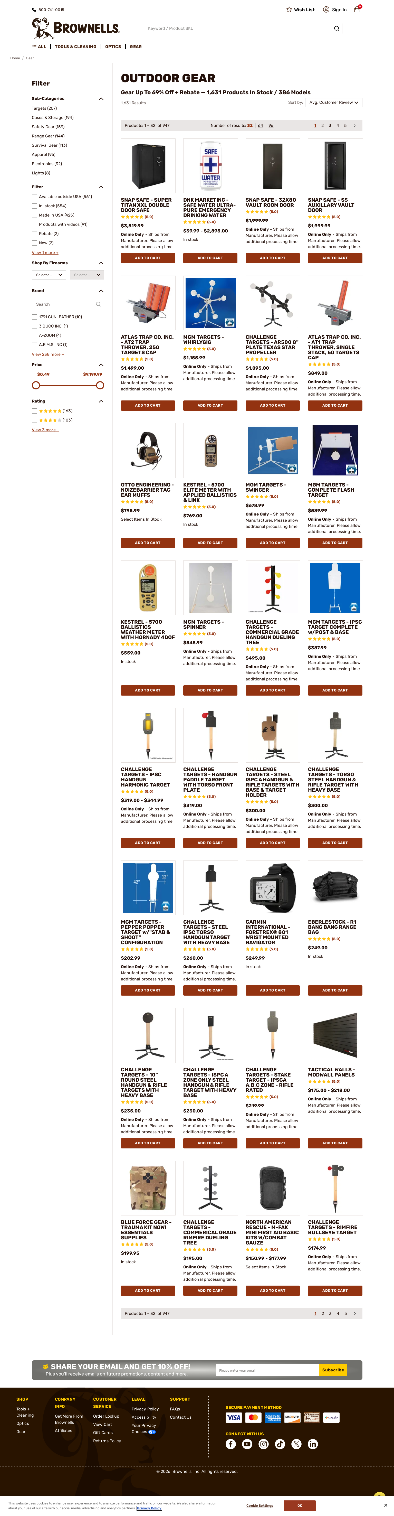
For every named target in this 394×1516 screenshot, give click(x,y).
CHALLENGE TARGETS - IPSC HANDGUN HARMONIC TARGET (145, 777)
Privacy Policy (145, 1409)
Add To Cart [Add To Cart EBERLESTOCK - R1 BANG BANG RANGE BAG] (335, 990)
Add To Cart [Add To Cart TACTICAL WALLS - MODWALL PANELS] (335, 1143)
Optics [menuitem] (113, 46)
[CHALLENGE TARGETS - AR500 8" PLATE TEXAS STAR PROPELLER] (273, 303)
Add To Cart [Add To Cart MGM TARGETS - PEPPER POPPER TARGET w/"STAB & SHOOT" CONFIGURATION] (148, 990)
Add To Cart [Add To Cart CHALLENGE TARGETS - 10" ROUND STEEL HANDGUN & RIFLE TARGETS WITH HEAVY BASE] (148, 1143)
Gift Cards (103, 1432)
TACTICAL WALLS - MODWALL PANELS (331, 1072)
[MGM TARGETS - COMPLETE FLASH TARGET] (335, 450)
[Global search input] (243, 28)
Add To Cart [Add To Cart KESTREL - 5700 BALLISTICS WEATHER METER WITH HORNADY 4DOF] (148, 690)
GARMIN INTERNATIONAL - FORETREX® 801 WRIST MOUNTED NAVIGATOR (268, 932)
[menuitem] (41, 47)
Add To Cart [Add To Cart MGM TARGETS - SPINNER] (210, 690)
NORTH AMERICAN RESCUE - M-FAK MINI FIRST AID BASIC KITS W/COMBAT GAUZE (272, 1232)
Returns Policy (107, 1440)
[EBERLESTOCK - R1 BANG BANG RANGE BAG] (335, 887)
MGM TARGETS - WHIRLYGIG (203, 339)
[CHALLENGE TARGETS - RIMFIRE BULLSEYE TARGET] (335, 1188)
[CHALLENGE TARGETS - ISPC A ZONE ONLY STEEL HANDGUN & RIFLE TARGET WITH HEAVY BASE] (210, 1035)
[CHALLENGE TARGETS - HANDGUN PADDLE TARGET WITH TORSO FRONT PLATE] (210, 735)
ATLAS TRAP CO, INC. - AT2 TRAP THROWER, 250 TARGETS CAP (147, 344)
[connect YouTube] (247, 1444)
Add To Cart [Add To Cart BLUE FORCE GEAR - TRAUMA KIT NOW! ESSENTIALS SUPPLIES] (148, 1290)
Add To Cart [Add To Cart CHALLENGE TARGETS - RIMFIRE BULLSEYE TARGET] (335, 1290)
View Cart (102, 1424)
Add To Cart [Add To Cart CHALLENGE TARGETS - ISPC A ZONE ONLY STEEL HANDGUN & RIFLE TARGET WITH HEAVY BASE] (210, 1143)
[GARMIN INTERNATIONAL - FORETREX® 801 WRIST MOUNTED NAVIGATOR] (273, 887)
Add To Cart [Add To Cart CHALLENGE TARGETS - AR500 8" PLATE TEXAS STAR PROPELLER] (273, 405)
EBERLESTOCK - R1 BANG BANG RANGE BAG (332, 927)
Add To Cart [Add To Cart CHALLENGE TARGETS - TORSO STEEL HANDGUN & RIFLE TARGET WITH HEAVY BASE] (335, 843)
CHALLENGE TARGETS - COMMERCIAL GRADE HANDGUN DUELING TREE (272, 632)
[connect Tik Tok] (280, 1444)
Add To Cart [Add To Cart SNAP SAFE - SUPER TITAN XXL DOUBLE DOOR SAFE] (148, 258)
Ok (299, 1506)
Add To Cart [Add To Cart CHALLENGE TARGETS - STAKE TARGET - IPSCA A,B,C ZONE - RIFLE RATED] (273, 1143)
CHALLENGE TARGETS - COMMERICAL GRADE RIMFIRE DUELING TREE (210, 1232)
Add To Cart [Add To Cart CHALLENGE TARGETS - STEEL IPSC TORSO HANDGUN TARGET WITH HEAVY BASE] (210, 990)
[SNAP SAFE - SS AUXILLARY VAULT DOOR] (335, 165)
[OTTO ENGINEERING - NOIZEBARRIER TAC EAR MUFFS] (148, 450)
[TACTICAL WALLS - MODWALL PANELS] (335, 1035)
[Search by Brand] (68, 304)
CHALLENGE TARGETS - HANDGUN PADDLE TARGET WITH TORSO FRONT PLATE (210, 779)
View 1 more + (45, 252)
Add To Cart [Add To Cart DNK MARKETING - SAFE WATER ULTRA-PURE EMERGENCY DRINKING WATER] (210, 258)
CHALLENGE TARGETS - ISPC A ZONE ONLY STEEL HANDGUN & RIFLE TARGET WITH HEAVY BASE (209, 1082)
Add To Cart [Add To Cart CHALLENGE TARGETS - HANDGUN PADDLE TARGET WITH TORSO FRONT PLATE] (210, 843)
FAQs (175, 1409)
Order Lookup (106, 1416)
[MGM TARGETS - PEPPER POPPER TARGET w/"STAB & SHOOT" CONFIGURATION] (148, 887)
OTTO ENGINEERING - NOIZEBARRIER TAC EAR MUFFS (147, 490)
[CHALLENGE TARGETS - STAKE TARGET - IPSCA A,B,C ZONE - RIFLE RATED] (273, 1035)
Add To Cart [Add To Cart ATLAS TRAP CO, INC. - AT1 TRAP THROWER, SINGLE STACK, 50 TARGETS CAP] (335, 405)
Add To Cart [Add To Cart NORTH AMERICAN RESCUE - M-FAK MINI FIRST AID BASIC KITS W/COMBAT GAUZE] (273, 1290)
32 (250, 125)
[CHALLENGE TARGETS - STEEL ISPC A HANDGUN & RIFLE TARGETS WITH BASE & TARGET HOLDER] (273, 735)
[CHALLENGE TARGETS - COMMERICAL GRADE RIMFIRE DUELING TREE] (210, 1188)
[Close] (385, 1505)
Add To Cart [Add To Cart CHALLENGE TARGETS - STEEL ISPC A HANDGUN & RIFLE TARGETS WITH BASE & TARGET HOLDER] (273, 843)
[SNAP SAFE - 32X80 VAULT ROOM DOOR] (273, 165)
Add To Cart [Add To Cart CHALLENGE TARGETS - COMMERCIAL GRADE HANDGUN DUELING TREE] (273, 690)
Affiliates (63, 1430)
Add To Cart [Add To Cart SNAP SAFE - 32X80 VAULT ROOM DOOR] (273, 258)
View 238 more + (48, 354)
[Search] (336, 28)
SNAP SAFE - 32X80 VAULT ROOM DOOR (271, 202)
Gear (20, 1431)
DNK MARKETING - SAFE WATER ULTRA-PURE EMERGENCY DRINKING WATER (209, 207)
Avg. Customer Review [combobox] (331, 102)
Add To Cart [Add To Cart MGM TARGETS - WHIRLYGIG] (210, 405)
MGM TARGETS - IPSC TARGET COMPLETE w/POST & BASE (335, 627)
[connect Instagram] (263, 1444)
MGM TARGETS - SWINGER (266, 487)
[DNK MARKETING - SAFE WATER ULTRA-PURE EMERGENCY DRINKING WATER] (210, 165)
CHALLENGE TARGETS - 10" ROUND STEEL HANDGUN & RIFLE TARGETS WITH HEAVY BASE (144, 1082)
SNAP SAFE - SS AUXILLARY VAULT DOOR (331, 205)
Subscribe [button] (333, 1370)
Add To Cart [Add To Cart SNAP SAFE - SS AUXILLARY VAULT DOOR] (335, 258)
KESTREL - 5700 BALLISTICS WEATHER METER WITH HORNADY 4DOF (148, 629)
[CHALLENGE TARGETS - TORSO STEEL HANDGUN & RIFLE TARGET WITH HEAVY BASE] (335, 735)
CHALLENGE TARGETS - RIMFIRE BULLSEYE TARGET (333, 1227)
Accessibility (144, 1417)
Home (15, 58)
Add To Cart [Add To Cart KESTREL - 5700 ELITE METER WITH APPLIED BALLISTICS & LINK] (210, 543)
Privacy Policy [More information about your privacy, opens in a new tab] (149, 1508)
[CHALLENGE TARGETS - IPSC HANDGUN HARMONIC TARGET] (148, 735)
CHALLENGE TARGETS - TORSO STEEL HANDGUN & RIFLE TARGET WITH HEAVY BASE (333, 779)
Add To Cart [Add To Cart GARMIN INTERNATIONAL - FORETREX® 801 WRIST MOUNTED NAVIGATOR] (273, 990)
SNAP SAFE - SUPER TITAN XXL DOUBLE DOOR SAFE (146, 205)
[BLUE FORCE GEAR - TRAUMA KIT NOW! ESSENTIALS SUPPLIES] (148, 1188)
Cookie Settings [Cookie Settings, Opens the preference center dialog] (259, 1506)
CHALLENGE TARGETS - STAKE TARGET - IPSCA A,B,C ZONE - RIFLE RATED (270, 1080)
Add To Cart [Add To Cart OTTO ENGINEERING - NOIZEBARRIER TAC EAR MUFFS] (148, 543)
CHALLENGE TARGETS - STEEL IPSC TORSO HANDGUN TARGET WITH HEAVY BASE (206, 932)
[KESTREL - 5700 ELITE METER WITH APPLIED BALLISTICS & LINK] (210, 450)
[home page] (76, 28)
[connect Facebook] (231, 1444)
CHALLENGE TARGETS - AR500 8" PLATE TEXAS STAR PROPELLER (272, 344)
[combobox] (49, 274)
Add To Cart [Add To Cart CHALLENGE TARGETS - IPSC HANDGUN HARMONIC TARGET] (148, 843)
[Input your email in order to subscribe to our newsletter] (267, 1370)
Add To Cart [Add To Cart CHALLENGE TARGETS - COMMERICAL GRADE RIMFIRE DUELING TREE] (210, 1290)
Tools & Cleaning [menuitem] (76, 46)
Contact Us (180, 1417)
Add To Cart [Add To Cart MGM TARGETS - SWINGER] (273, 543)
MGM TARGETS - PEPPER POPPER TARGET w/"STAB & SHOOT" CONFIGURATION (145, 932)
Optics (22, 1423)
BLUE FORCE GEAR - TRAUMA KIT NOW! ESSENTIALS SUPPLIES (146, 1230)
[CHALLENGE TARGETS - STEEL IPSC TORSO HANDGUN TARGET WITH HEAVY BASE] (210, 887)
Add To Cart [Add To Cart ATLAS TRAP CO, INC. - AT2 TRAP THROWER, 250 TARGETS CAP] (148, 405)
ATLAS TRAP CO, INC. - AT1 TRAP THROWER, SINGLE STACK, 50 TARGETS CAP (334, 347)
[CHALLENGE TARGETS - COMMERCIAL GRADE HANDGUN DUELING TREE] (273, 587)
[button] (335, 9)
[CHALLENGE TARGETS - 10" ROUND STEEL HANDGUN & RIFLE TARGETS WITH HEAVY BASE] (148, 1035)
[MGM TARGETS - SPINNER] (210, 587)
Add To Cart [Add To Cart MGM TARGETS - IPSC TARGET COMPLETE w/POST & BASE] (335, 690)
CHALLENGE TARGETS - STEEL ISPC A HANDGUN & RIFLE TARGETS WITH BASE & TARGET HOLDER (272, 782)
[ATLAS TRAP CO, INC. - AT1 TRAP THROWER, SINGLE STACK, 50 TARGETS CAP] (335, 303)
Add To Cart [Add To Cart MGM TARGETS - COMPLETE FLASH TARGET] (335, 543)
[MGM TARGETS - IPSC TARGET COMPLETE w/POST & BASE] (335, 587)
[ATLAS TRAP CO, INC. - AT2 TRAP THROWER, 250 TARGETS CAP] (148, 303)
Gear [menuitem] (136, 46)
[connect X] (296, 1444)
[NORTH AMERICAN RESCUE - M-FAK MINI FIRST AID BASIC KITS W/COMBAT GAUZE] (273, 1188)
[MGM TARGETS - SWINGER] (273, 450)
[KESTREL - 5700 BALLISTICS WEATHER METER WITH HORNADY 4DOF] (148, 587)
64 (260, 125)
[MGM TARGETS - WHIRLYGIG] (210, 303)
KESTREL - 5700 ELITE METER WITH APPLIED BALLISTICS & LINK (210, 492)
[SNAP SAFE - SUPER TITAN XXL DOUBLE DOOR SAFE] (148, 165)
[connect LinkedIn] (313, 1444)
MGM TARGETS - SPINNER (203, 624)
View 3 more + (45, 429)
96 (270, 125)
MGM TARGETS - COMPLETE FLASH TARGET (331, 490)
